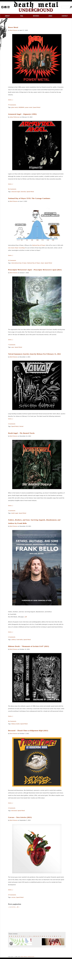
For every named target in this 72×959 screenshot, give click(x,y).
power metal (28, 107)
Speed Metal (36, 107)
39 (17, 907)
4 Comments (11, 808)
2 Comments (11, 637)
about (7, 16)
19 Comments (12, 895)
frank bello (20, 639)
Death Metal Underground (27, 956)
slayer (42, 263)
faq (21, 16)
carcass (13, 897)
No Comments (12, 189)
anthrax (13, 639)
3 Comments (11, 424)
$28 (26, 617)
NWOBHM (21, 107)
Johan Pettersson (15, 117)
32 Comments (12, 260)
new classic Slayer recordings (16, 248)
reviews (36, 16)
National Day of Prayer (38, 245)
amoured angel (15, 191)
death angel (14, 513)
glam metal (14, 107)
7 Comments (11, 344)
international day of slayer (19, 263)
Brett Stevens (14, 30)
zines (50, 16)
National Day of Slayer (33, 263)
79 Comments (12, 105)
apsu (12, 347)
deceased (14, 810)
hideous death (15, 724)
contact (65, 16)
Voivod (21, 426)
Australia (23, 191)
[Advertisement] (37, 22)
